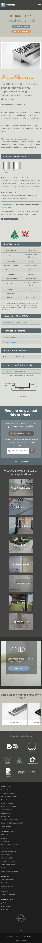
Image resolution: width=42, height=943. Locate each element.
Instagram (5, 903)
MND (31, 261)
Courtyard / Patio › (21, 545)
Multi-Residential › (21, 564)
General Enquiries (7, 879)
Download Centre (7, 813)
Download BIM (31, 298)
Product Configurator (8, 793)
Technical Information (9, 796)
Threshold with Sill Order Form (16, 357)
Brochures (4, 868)
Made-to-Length (21, 26)
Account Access (21, 940)
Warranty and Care (7, 858)
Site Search (5, 841)
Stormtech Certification (9, 820)
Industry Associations (8, 894)
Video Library (6, 848)
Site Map (4, 838)
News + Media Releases (9, 845)
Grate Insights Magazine (9, 871)
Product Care (5, 816)
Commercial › (21, 526)
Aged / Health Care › (21, 488)
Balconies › (20, 507)
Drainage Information (8, 851)
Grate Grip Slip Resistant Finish (12, 823)
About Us (4, 835)
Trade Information (7, 803)
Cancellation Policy (8, 864)
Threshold (28, 255)
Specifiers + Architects (9, 806)
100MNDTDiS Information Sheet (16, 322)
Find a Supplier (6, 883)
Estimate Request (7, 886)
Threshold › (21, 602)
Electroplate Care (9, 219)
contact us (9, 204)
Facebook (5, 906)
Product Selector (7, 790)
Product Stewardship (8, 861)
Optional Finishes (21, 31)
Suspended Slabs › (21, 621)
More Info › (18, 668)
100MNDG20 (14, 722)
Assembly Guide (10, 342)
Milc (21, 930)
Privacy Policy (28, 936)
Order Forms (5, 800)
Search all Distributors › (21, 462)
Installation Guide (11, 337)
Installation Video (7, 810)
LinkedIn (5, 909)
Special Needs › (21, 583)
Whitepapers (5, 854)
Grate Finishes (6, 826)
